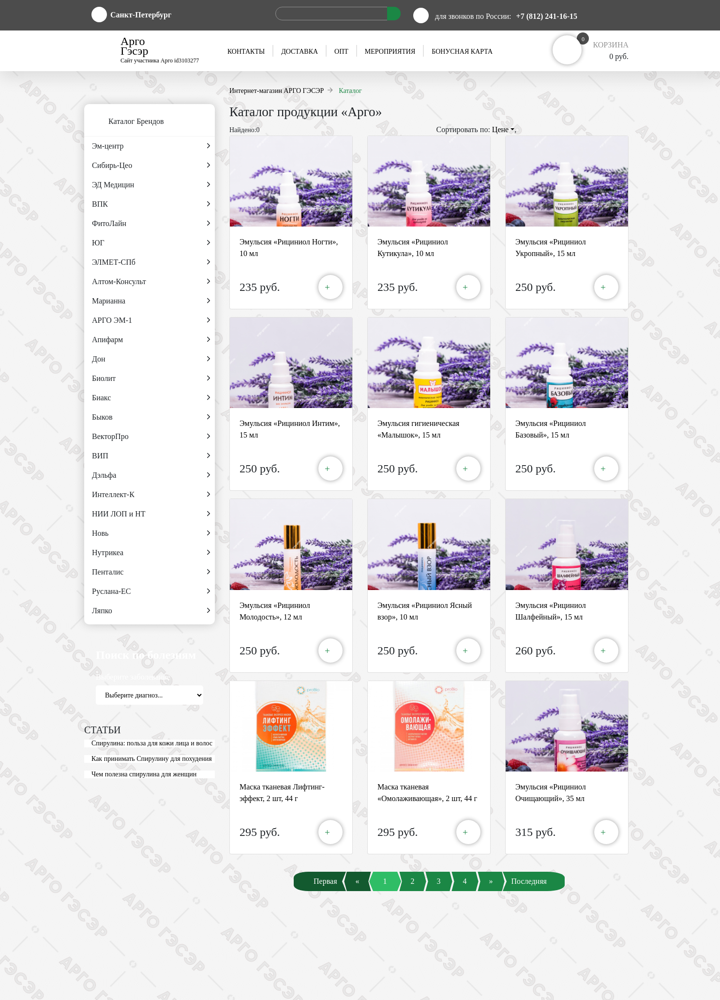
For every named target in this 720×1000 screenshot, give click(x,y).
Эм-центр (151, 146)
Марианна (151, 301)
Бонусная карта (462, 51)
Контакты (246, 51)
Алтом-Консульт (151, 282)
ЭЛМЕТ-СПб (151, 262)
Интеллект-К (151, 494)
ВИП (151, 456)
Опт (341, 51)
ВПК (151, 204)
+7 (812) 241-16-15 (546, 16)
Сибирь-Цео (151, 165)
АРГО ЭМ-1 (151, 320)
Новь (151, 533)
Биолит (151, 378)
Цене (503, 129)
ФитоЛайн (151, 223)
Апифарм (151, 340)
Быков (151, 417)
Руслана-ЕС (151, 591)
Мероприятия (390, 51)
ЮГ (151, 243)
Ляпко (151, 611)
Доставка (299, 51)
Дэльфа (151, 475)
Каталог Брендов (124, 122)
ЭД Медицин (151, 185)
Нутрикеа (151, 553)
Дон (151, 359)
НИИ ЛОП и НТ (151, 514)
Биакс (151, 398)
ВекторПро (151, 436)
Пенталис (151, 572)
